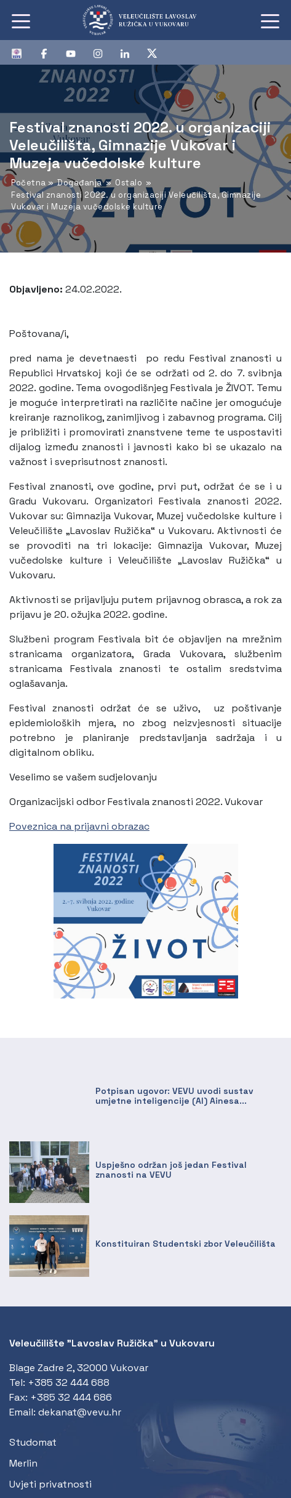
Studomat (33, 1442)
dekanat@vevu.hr (79, 1412)
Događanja (79, 182)
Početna (28, 182)
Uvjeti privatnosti (50, 1484)
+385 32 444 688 (69, 1382)
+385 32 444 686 (71, 1397)
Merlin (23, 1463)
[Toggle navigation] (21, 20)
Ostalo (128, 182)
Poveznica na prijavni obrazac (79, 826)
